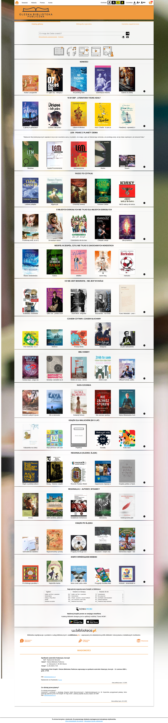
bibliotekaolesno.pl (50, 677)
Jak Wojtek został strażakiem (105, 597)
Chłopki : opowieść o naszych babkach (80, 597)
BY (122, 2)
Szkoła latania (48, 596)
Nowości (25, 3)
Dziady (46, 599)
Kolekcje (60, 37)
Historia (33, 3)
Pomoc (42, 3)
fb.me (60, 680)
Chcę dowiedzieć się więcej (74, 721)
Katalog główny (37, 24)
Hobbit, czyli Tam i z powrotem (52, 594)
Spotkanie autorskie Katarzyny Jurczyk (55, 658)
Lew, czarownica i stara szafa (78, 599)
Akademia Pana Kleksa (77, 601)
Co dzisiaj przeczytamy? (50, 687)
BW (113, 2)
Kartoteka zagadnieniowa (130, 24)
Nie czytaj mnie (101, 596)
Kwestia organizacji (102, 599)
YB (118, 2)
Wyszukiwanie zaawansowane (48, 37)
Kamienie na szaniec (50, 601)
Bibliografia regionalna (84, 24)
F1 (138, 2)
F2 (143, 2)
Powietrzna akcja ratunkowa (104, 601)
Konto (50, 3)
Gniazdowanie (101, 594)
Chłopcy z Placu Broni (50, 597)
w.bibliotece (73, 635)
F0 (135, 2)
